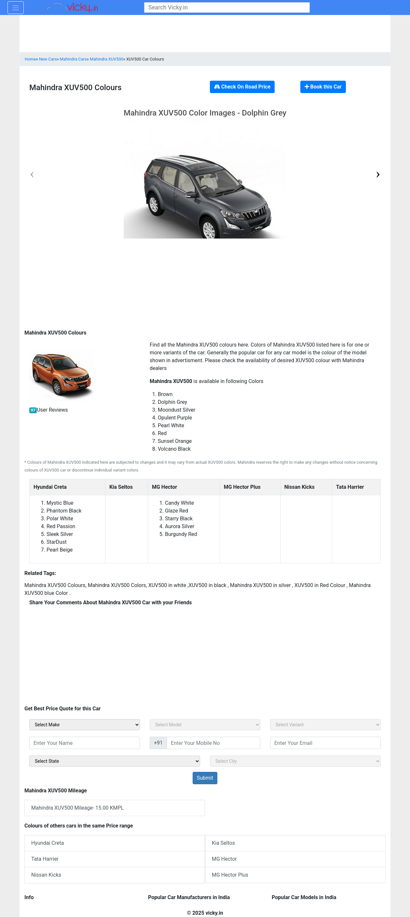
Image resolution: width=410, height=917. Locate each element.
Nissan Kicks (46, 875)
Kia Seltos (223, 843)
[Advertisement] (205, 285)
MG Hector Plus (230, 875)
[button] (378, 173)
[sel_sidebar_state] (114, 761)
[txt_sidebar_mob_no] (213, 743)
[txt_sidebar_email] (325, 743)
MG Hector (224, 859)
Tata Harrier (45, 859)
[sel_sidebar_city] (295, 761)
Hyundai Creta (47, 843)
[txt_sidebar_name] (84, 743)
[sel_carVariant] (325, 724)
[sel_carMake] (84, 724)
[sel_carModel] (205, 724)
